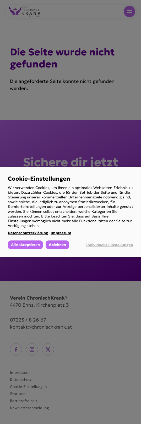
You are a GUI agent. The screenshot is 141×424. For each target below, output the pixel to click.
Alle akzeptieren (25, 244)
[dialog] (70, 212)
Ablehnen (57, 244)
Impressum (61, 233)
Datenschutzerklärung (28, 233)
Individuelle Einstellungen (109, 244)
